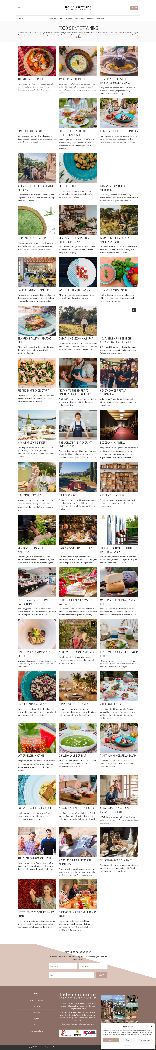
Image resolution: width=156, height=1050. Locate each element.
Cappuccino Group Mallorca (34, 290)
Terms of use (57, 1047)
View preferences (144, 1040)
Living (61, 18)
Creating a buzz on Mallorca (76, 338)
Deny (127, 1040)
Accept (111, 1040)
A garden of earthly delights (76, 808)
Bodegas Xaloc (67, 495)
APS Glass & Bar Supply (113, 495)
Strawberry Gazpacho (113, 290)
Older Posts (103, 886)
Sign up (134, 8)
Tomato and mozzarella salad (118, 755)
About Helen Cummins (37, 1000)
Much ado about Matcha (32, 238)
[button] (152, 1026)
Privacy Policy (128, 1045)
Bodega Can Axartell (112, 442)
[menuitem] (17, 18)
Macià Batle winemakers (32, 442)
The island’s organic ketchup (35, 858)
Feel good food (68, 186)
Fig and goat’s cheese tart (33, 390)
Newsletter (36, 1012)
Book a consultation (36, 1031)
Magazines (37, 1019)
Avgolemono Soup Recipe (73, 79)
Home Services (79, 18)
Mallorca (69, 18)
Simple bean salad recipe (32, 704)
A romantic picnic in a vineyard (77, 652)
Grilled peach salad (30, 131)
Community (90, 18)
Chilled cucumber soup (72, 755)
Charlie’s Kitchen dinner (73, 704)
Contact (36, 1025)
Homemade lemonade (30, 495)
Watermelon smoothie (31, 755)
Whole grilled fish (111, 704)
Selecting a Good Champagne (117, 860)
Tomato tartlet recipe (31, 79)
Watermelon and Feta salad (75, 290)
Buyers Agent (101, 18)
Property (53, 18)
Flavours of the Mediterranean (119, 131)
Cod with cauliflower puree (35, 808)
